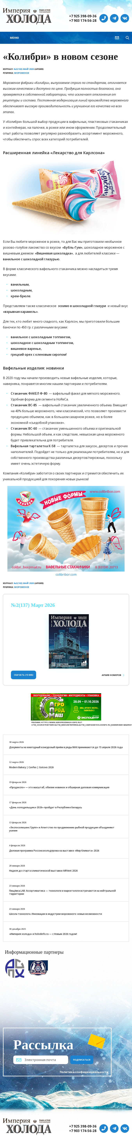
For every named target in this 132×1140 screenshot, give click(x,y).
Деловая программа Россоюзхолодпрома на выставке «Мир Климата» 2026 (54, 850)
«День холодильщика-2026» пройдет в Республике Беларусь (45, 807)
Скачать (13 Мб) (23, 674)
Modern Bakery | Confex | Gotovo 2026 (31, 767)
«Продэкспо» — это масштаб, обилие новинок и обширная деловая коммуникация (59, 787)
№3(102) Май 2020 (24, 69)
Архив (111, 675)
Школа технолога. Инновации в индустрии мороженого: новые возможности (55, 914)
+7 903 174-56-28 (82, 20)
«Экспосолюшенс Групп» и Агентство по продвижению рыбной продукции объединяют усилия (61, 829)
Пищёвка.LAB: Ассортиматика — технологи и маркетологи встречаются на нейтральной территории (62, 892)
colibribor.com (66, 574)
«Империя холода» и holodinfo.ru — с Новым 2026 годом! (43, 934)
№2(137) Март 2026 (33, 605)
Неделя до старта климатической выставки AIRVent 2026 (43, 870)
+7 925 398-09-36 (82, 16)
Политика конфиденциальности (84, 1072)
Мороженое (21, 72)
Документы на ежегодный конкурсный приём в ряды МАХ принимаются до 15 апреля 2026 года (66, 747)
